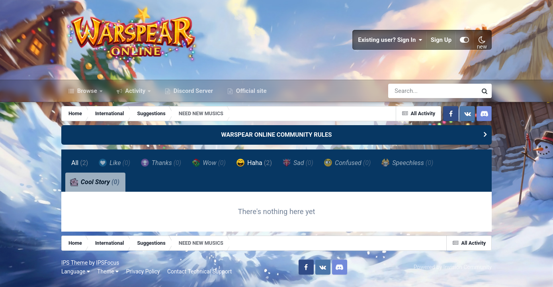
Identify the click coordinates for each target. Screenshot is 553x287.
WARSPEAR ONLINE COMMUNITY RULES (276, 134)
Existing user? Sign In (390, 39)
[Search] (410, 91)
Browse (87, 90)
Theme (108, 271)
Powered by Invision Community (453, 267)
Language (75, 271)
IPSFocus (107, 262)
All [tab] (79, 163)
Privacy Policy (143, 271)
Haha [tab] (254, 163)
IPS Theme (74, 262)
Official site (250, 90)
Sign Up (441, 39)
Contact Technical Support (199, 271)
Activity (135, 90)
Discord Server (192, 90)
